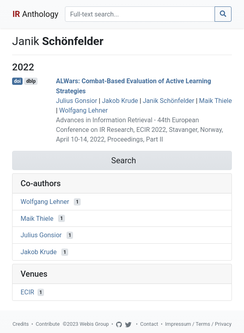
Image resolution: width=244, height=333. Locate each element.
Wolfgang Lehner (83, 110)
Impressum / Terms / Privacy (198, 324)
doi (17, 81)
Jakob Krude (120, 101)
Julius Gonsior (76, 101)
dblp (30, 81)
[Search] (140, 14)
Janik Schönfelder (168, 101)
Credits (21, 324)
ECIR (27, 292)
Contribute (47, 324)
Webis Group (94, 324)
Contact (149, 324)
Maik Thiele (215, 101)
